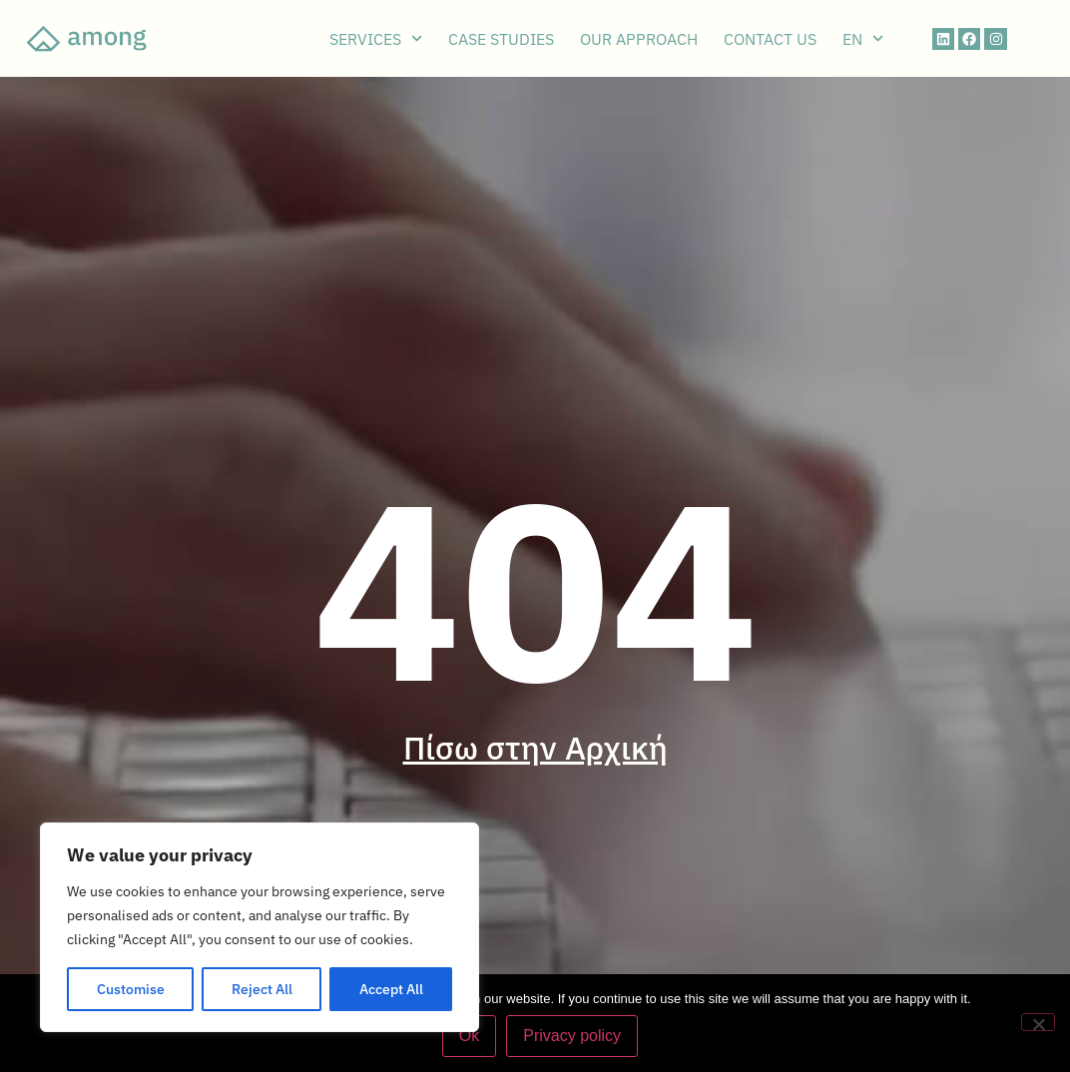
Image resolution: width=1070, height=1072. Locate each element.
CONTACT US (770, 39)
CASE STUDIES (501, 39)
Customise (131, 989)
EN (862, 39)
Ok (469, 1035)
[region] (259, 927)
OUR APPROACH (639, 39)
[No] (1038, 1022)
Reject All (262, 989)
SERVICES (375, 39)
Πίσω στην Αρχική (535, 748)
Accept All (391, 989)
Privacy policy (572, 1035)
